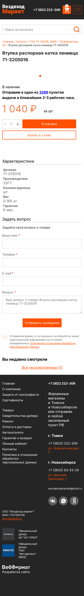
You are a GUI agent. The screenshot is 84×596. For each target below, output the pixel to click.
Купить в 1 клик (39, 135)
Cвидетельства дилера (20, 416)
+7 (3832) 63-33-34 (63, 470)
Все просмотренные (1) (42, 367)
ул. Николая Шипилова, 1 (57, 477)
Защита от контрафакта (20, 394)
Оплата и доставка (16, 427)
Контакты (9, 449)
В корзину (49, 124)
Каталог (21, 41)
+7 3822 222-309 (46, 10)
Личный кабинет (14, 443)
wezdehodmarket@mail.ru (65, 488)
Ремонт (8, 421)
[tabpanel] (40, 69)
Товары (8, 410)
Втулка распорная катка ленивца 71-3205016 (38, 45)
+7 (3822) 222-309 (63, 443)
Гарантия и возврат (17, 438)
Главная (7, 41)
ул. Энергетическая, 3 (63, 450)
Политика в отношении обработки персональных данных (19, 458)
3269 (43, 92)
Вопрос (9, 292)
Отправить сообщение (42, 323)
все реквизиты (12, 518)
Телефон (10, 254)
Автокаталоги (12, 432)
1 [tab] (40, 76)
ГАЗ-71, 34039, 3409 (43, 41)
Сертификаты (12, 400)
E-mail (8, 273)
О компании (11, 389)
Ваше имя (11, 235)
